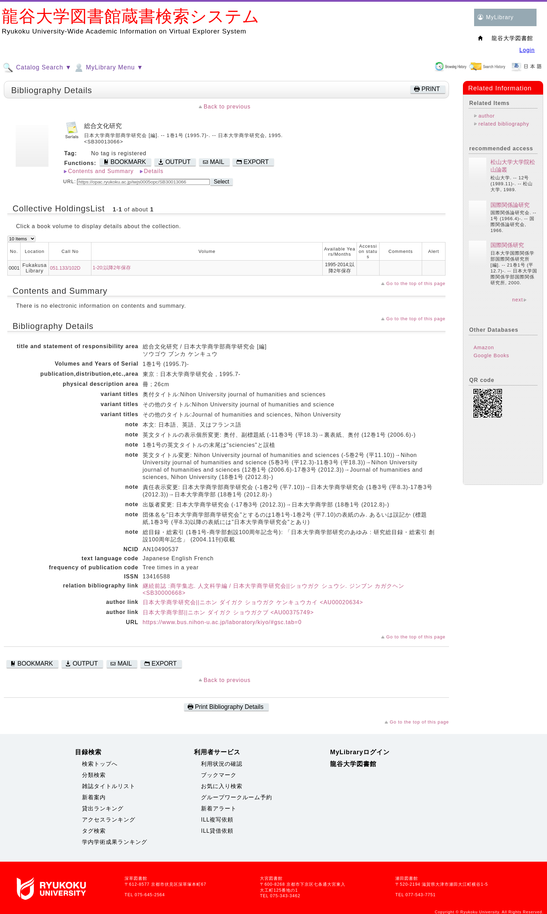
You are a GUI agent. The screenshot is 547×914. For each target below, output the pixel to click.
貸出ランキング (102, 808)
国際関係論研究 (510, 205)
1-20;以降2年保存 (111, 267)
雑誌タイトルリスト (108, 786)
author (486, 116)
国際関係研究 (507, 245)
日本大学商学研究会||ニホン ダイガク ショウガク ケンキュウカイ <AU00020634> (253, 602)
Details (154, 171)
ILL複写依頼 (217, 820)
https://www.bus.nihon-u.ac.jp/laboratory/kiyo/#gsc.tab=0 (222, 622)
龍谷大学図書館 (353, 764)
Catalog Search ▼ (37, 67)
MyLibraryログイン (360, 752)
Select (221, 182)
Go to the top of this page (415, 283)
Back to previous (227, 107)
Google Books (491, 355)
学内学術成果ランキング (114, 842)
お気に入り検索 (221, 786)
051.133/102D (65, 268)
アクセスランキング (108, 820)
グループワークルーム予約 (236, 797)
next (517, 299)
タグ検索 (94, 831)
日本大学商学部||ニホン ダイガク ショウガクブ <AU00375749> (228, 612)
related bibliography (503, 124)
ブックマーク (219, 775)
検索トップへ (100, 764)
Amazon (483, 347)
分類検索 (94, 775)
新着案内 (94, 797)
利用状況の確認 (221, 764)
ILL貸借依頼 (217, 831)
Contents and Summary (101, 171)
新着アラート (219, 808)
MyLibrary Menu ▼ (108, 67)
